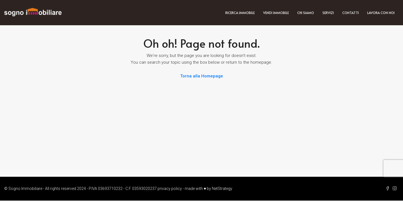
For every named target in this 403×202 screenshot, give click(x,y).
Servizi (328, 12)
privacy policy (170, 188)
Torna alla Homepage (201, 76)
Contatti (350, 12)
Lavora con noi (381, 12)
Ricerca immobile (240, 12)
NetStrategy (222, 188)
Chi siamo (305, 12)
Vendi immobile (276, 12)
